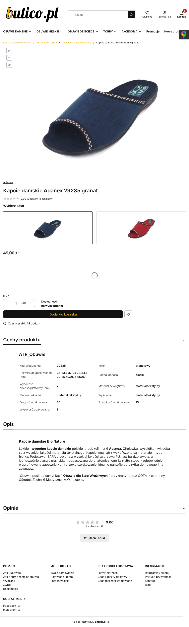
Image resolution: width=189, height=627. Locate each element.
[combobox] (97, 14)
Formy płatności (108, 572)
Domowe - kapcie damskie (77, 42)
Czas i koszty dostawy (112, 576)
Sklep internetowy (90, 621)
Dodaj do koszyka (63, 314)
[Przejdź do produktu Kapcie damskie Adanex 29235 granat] (48, 227)
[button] (131, 14)
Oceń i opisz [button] (94, 538)
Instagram (10, 609)
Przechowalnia (59, 580)
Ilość (6, 296)
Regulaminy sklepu (157, 572)
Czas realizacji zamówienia (115, 580)
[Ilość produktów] (16, 303)
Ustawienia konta (61, 576)
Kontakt (150, 580)
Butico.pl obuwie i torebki (17, 42)
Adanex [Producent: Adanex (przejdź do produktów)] (8, 182)
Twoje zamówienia (62, 572)
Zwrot (7, 584)
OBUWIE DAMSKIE (46, 42)
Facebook (10, 605)
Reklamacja (10, 588)
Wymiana (9, 580)
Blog (148, 584)
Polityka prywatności (158, 576)
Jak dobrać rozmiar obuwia (21, 576)
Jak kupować (12, 572)
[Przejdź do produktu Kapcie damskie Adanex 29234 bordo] (141, 227)
